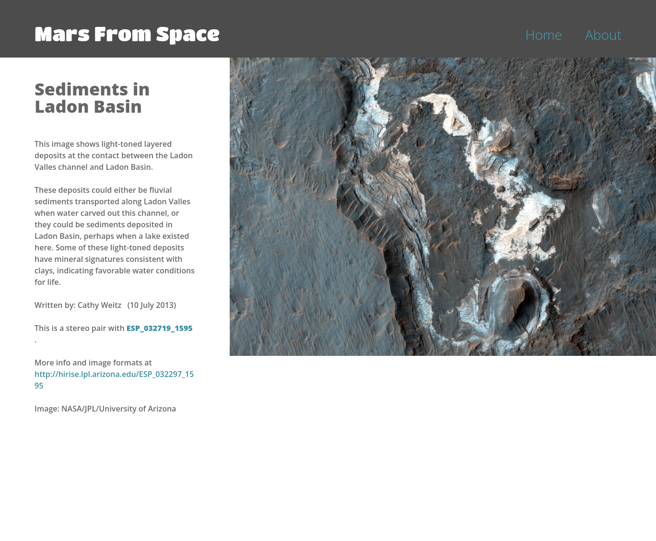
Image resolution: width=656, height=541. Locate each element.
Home (544, 34)
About (603, 34)
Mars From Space (127, 33)
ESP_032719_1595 (160, 328)
